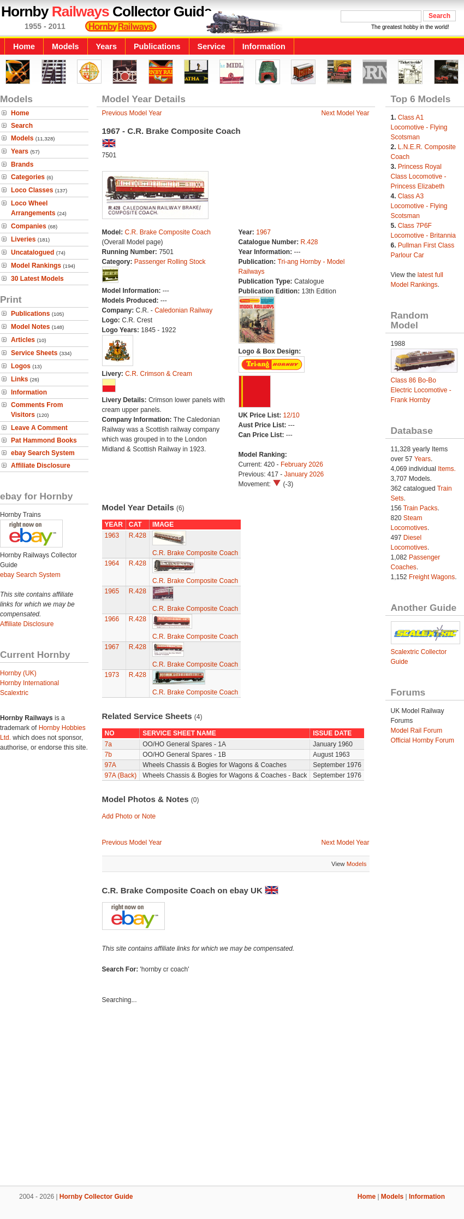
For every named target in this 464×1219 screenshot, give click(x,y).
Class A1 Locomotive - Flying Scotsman (419, 127)
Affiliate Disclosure (40, 465)
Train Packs (420, 508)
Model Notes (30, 327)
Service (211, 46)
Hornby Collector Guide (96, 1196)
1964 (112, 563)
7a (108, 744)
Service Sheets (34, 353)
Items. (447, 469)
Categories (28, 177)
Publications (157, 46)
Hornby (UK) (18, 673)
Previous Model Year (132, 113)
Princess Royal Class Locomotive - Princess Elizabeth (419, 176)
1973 (112, 675)
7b (108, 754)
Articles (23, 340)
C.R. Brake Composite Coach (168, 232)
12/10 (291, 415)
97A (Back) (121, 775)
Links (19, 379)
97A (110, 765)
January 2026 (304, 474)
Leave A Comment (39, 428)
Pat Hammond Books (44, 440)
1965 (112, 591)
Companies (28, 226)
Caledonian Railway (183, 310)
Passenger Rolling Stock (170, 262)
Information (263, 46)
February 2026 (302, 464)
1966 (112, 619)
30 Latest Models (37, 278)
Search (22, 125)
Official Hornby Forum (422, 740)
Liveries (23, 239)
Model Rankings (36, 265)
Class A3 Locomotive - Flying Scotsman (419, 206)
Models (65, 46)
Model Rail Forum (417, 730)
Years (106, 46)
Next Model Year (345, 113)
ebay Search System (43, 453)
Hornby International (29, 683)
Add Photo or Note (129, 816)
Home (24, 46)
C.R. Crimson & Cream (158, 374)
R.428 (309, 242)
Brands (22, 164)
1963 (112, 535)
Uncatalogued (32, 252)
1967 (263, 232)
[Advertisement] (232, 1096)
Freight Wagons (432, 577)
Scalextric (14, 693)
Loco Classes (32, 190)
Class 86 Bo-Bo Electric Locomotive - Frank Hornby (421, 390)
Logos (21, 366)
